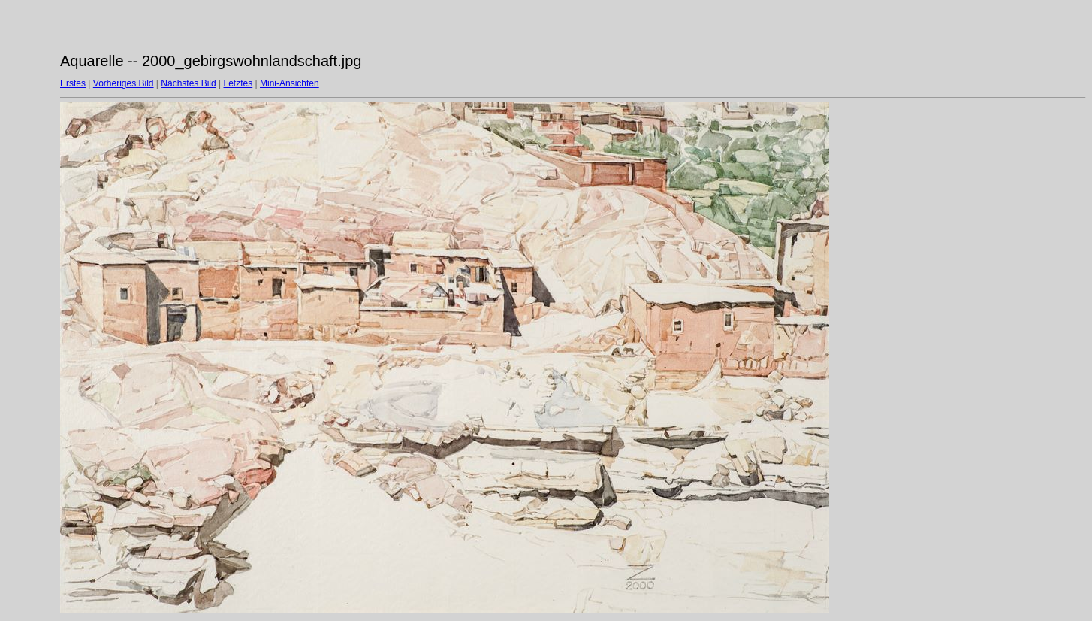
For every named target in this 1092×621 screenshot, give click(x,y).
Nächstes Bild (188, 83)
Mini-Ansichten (289, 83)
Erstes (73, 83)
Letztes (238, 83)
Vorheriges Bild (123, 83)
